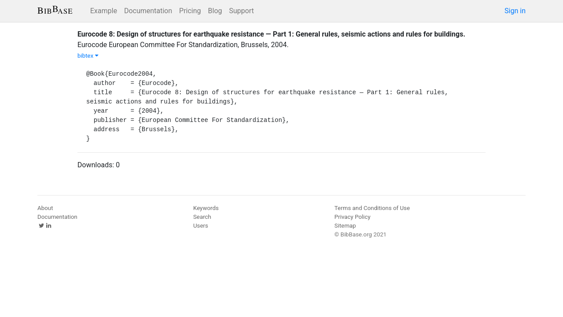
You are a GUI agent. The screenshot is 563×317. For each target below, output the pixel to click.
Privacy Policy (352, 217)
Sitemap (345, 225)
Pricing (190, 11)
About (45, 208)
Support (241, 11)
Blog (215, 11)
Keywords (206, 208)
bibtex (88, 55)
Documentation (148, 11)
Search (202, 217)
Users (200, 225)
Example (103, 11)
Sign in (515, 11)
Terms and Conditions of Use (371, 208)
